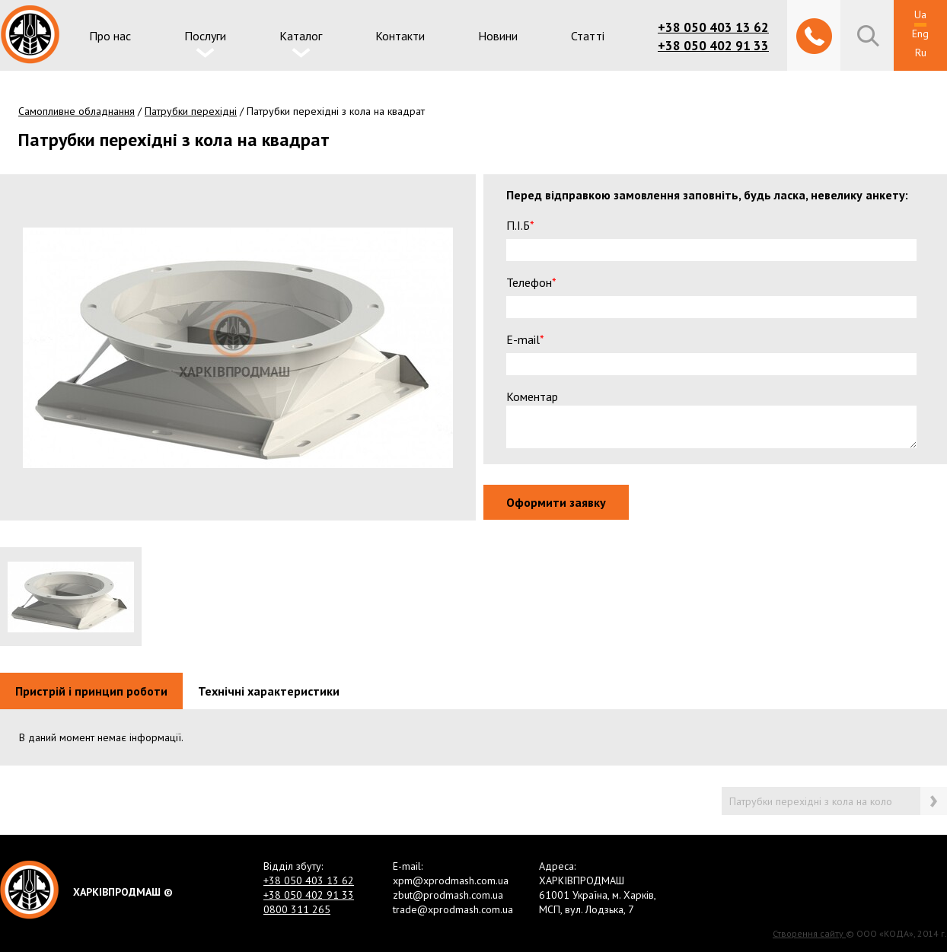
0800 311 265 (296, 909)
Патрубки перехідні (191, 111)
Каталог (300, 35)
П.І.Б (526, 225)
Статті (587, 35)
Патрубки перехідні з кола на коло (810, 801)
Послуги (205, 35)
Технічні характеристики (269, 691)
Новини (498, 35)
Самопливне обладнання (76, 111)
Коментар (537, 396)
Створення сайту (809, 933)
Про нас (110, 35)
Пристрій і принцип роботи (91, 691)
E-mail (531, 339)
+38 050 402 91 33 (713, 45)
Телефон (537, 282)
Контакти (400, 35)
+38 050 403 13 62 (713, 27)
